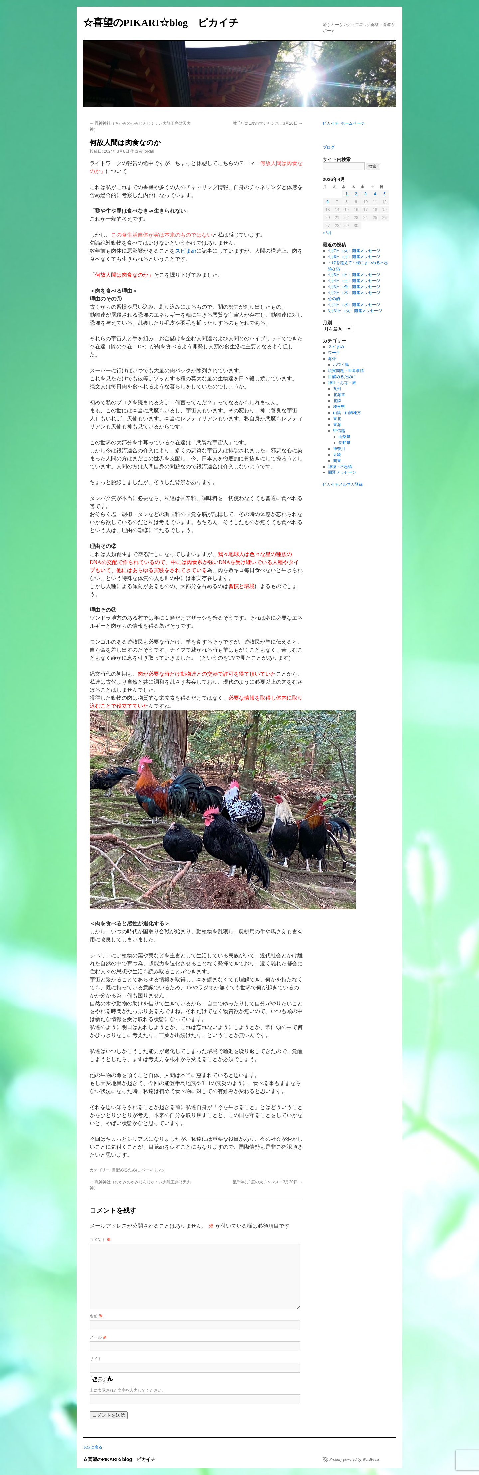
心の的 (334, 298)
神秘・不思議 (340, 466)
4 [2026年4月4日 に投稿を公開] (375, 194)
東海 (337, 424)
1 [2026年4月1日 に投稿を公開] (346, 194)
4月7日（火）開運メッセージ (354, 250)
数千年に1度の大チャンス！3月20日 (268, 123)
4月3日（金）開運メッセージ (354, 286)
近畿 (337, 454)
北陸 (337, 400)
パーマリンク (153, 1170)
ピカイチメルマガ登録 (343, 484)
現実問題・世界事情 (346, 370)
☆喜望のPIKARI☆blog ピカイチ (166, 22)
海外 (332, 358)
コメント (100, 1239)
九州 (337, 388)
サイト (96, 1358)
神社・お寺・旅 (342, 382)
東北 (337, 418)
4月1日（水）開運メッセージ (354, 304)
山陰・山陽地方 (347, 412)
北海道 (339, 394)
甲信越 (339, 430)
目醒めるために (126, 1170)
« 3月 (327, 232)
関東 (337, 460)
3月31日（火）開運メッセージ (355, 310)
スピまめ (185, 251)
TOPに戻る (92, 1447)
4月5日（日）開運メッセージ (354, 274)
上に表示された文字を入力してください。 (128, 1390)
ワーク (334, 352)
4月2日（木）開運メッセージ (354, 292)
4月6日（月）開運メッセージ (354, 256)
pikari (149, 151)
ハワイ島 (341, 364)
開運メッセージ (342, 472)
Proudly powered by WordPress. (355, 1459)
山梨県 (344, 436)
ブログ (329, 147)
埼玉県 (339, 406)
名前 (96, 1316)
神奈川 (339, 448)
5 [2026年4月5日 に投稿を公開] (384, 194)
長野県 (344, 442)
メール (98, 1337)
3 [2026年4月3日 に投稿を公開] (365, 194)
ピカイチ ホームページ (344, 123)
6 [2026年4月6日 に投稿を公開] (327, 202)
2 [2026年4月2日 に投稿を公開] (356, 194)
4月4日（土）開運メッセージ (354, 280)
